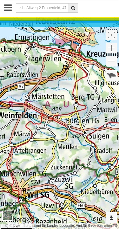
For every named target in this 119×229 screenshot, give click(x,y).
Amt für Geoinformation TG (97, 225)
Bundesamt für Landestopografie (48, 225)
